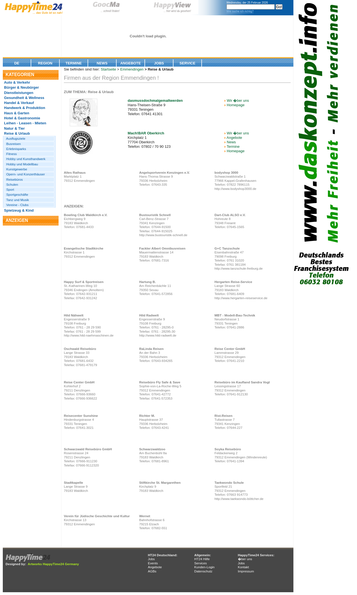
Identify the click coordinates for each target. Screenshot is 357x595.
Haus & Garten (16, 113)
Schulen (11, 184)
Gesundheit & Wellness (23, 98)
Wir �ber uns (238, 100)
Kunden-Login (204, 567)
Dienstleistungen (18, 93)
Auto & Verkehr (16, 82)
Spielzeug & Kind (18, 210)
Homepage (236, 105)
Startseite (108, 69)
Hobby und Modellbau (21, 164)
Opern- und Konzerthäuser (24, 174)
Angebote (130, 63)
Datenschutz (203, 571)
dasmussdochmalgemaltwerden (155, 100)
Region (45, 63)
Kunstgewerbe (15, 169)
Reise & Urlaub (16, 133)
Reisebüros (13, 179)
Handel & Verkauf (18, 103)
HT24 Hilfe (201, 559)
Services (200, 563)
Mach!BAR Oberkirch (146, 133)
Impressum (246, 571)
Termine (74, 63)
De (16, 63)
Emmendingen (132, 69)
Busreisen (12, 144)
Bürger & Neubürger (21, 87)
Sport (9, 189)
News (102, 63)
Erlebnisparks (15, 149)
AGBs (152, 571)
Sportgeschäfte (16, 194)
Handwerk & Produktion (24, 108)
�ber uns (245, 559)
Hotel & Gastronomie (21, 118)
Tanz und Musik (16, 200)
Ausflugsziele (14, 138)
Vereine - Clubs (16, 205)
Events (153, 563)
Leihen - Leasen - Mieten (24, 123)
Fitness (10, 154)
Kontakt (243, 567)
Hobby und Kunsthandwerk (24, 159)
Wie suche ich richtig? (240, 11)
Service (188, 63)
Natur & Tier (14, 128)
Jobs (159, 63)
